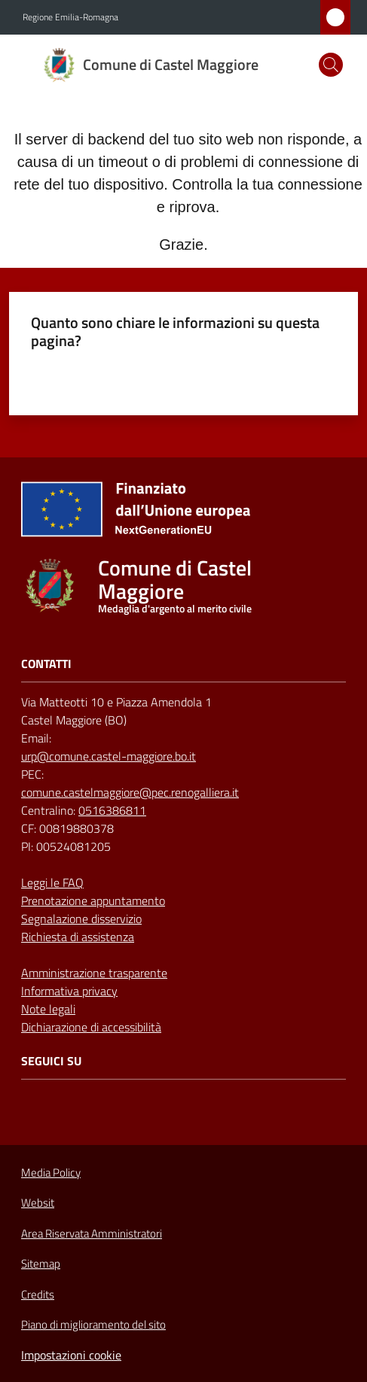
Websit (37, 1203)
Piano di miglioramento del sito (93, 1324)
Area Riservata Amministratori (91, 1234)
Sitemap (40, 1263)
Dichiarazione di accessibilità (91, 1027)
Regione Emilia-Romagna (70, 17)
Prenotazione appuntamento (93, 900)
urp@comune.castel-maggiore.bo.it (108, 756)
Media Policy (51, 1172)
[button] (330, 64)
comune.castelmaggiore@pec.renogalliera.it (130, 792)
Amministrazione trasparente (94, 973)
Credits (37, 1294)
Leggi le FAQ (52, 882)
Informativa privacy (69, 991)
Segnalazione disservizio (81, 919)
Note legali (48, 1009)
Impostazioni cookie (71, 1355)
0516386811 (112, 810)
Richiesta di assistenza (77, 937)
